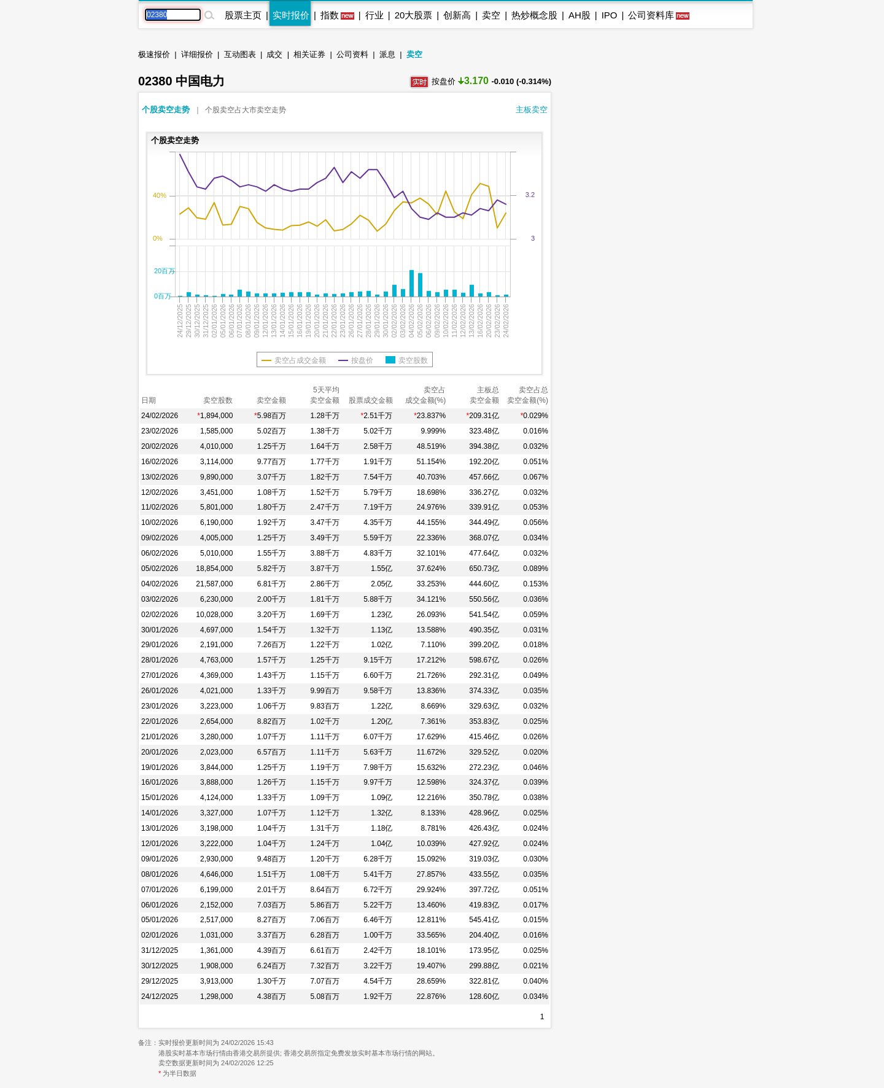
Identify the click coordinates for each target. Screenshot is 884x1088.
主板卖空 (532, 109)
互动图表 (240, 54)
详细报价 (197, 54)
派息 (387, 54)
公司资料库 (651, 15)
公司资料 (352, 54)
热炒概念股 (534, 15)
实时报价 (291, 15)
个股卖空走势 (166, 109)
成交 (274, 54)
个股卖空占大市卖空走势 (245, 110)
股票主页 (243, 15)
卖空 (491, 15)
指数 (329, 15)
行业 (374, 15)
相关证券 (309, 54)
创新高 (457, 15)
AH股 (579, 15)
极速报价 (154, 54)
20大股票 (414, 15)
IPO (610, 15)
